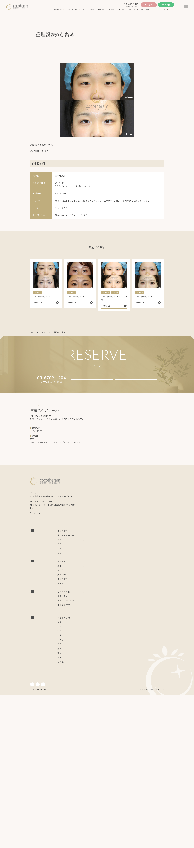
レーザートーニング (127, 600)
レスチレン (88, 632)
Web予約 (149, 5)
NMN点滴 (101, 623)
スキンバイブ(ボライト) (101, 651)
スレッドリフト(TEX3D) (115, 540)
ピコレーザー (111, 600)
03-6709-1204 (131, 4)
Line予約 (166, 5)
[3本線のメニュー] (186, 6)
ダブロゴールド (132, 619)
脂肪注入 (87, 549)
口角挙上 (96, 578)
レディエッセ (137, 632)
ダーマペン (133, 609)
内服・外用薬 (88, 623)
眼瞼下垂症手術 (137, 563)
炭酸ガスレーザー (90, 605)
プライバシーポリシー (38, 842)
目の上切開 (107, 569)
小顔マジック (88, 544)
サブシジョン (88, 609)
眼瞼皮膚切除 (131, 569)
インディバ (87, 583)
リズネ (86, 651)
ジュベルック (128, 646)
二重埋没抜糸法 (113, 563)
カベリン (102, 656)
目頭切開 (87, 569)
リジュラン (117, 651)
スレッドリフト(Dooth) (93, 540)
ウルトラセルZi (106, 619)
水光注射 (87, 615)
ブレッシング (98, 615)
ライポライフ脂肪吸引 (139, 544)
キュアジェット (113, 615)
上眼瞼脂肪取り (145, 569)
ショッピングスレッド (136, 540)
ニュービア (99, 632)
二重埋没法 (99, 563)
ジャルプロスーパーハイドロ (108, 646)
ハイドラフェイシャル (106, 609)
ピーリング (122, 609)
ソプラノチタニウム (91, 595)
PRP (85, 660)
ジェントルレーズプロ (111, 595)
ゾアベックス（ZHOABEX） (118, 632)
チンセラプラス (89, 656)
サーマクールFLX (90, 619)
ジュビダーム (113, 637)
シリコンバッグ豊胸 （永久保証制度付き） (137, 553)
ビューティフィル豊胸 (102, 559)
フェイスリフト (89, 534)
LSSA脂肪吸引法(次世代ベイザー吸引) (112, 544)
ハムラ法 (125, 563)
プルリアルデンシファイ (146, 646)
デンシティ (119, 619)
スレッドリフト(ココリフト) (110, 534)
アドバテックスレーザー (93, 600)
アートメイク (88, 591)
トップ (33, 332)
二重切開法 (88, 563)
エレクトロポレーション (151, 609)
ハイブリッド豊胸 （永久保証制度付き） (100, 553)
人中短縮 (87, 578)
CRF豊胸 (87, 559)
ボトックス (88, 642)
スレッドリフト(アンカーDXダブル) (138, 534)
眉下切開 (107, 574)
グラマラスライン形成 (92, 574)
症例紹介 (43, 332)
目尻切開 (96, 569)
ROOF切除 (118, 569)
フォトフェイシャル (146, 600)
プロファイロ (88, 646)
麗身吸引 (154, 544)
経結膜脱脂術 (152, 563)
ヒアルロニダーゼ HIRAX (94, 637)
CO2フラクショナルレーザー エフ (114, 605)
